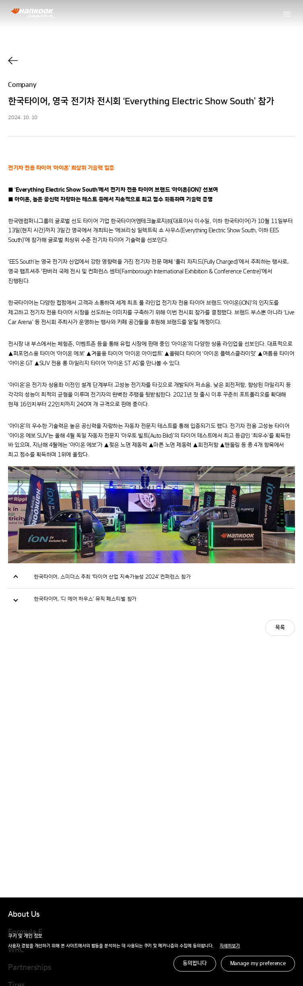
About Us (23, 915)
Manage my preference (258, 963)
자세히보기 (230, 946)
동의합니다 (194, 963)
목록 (280, 627)
